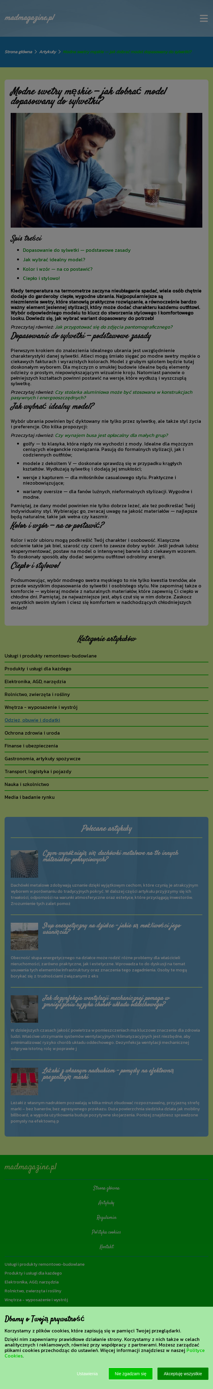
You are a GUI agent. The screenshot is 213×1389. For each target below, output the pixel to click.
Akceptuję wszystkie (183, 1373)
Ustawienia (87, 1373)
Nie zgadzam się (130, 1373)
